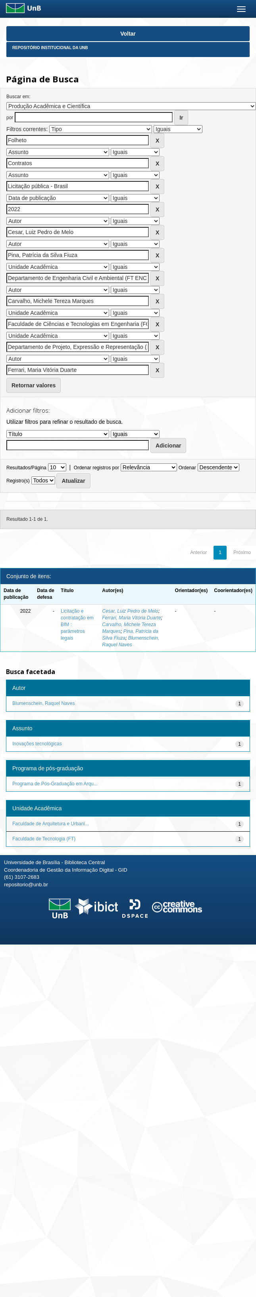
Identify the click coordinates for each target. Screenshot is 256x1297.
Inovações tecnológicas (37, 744)
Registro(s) (18, 481)
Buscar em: (18, 96)
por (9, 117)
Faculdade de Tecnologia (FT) (43, 839)
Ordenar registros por (96, 467)
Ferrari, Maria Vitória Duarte (131, 618)
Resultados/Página (26, 467)
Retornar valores (34, 385)
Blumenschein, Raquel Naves (43, 703)
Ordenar (187, 467)
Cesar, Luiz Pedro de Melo (130, 611)
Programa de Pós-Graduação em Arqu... (55, 784)
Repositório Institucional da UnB (50, 48)
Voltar (128, 33)
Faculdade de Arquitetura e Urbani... (50, 824)
